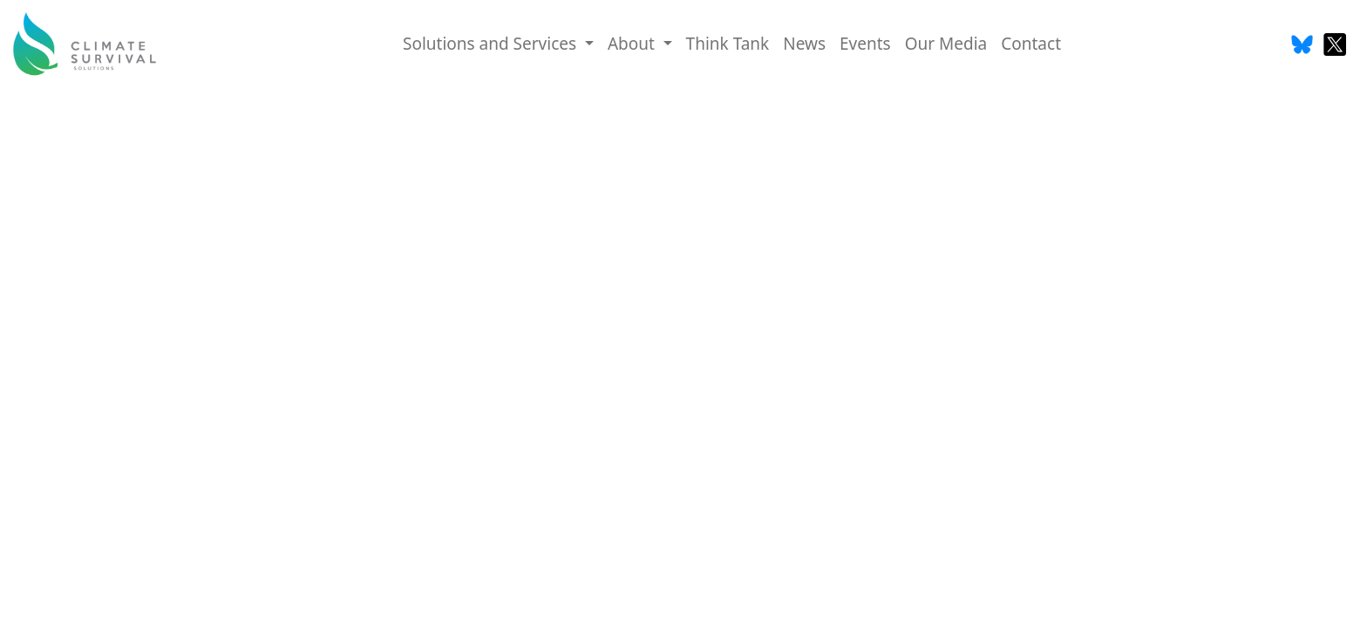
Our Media (946, 43)
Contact (1031, 43)
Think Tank (728, 43)
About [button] (633, 43)
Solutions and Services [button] (492, 43)
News (804, 43)
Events (865, 43)
